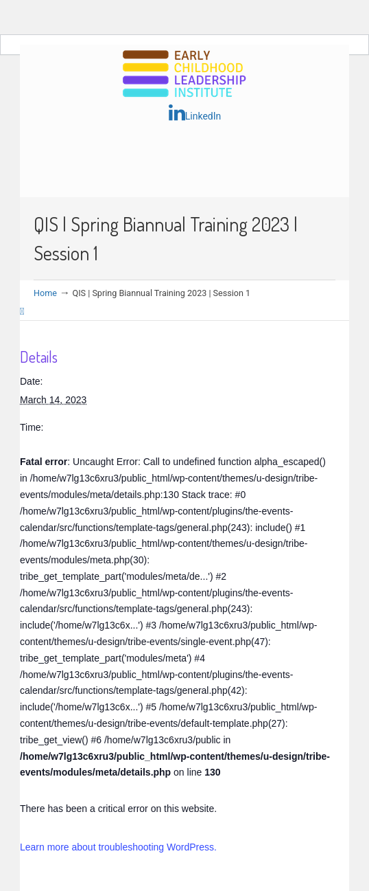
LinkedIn (195, 112)
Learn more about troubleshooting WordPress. (118, 847)
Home (45, 293)
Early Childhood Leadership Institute (184, 74)
